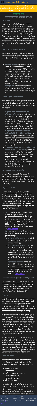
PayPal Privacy (12, 229)
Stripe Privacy (20, 274)
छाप (2, 402)
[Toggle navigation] (33, 2)
